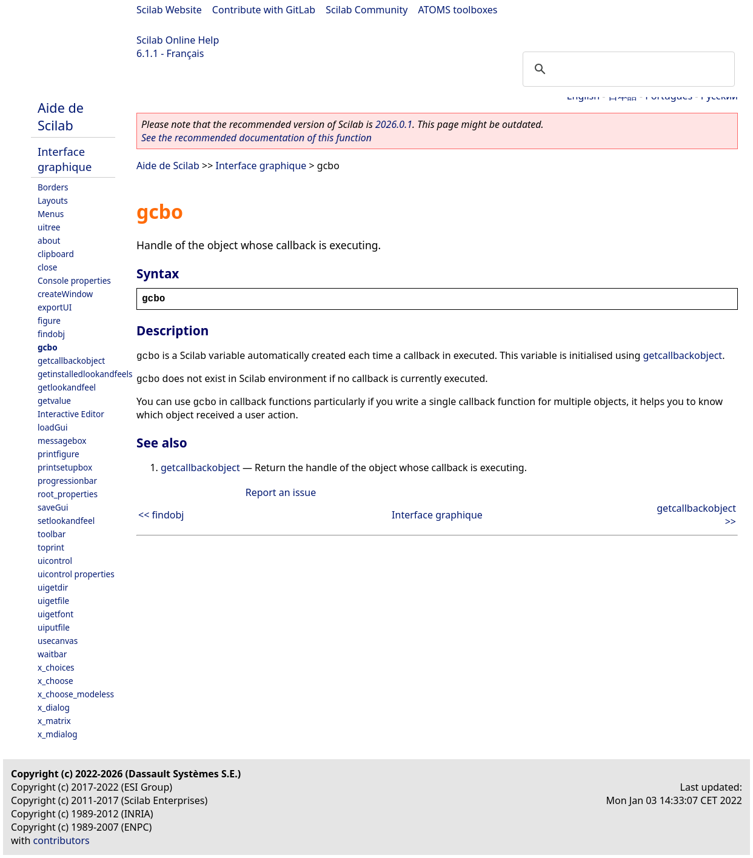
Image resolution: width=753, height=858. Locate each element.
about (49, 240)
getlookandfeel (67, 387)
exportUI (55, 307)
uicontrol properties (76, 574)
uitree (49, 227)
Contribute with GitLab (263, 9)
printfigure (58, 454)
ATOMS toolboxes (458, 9)
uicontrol (55, 560)
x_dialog (54, 707)
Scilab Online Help (177, 40)
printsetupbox (65, 467)
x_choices (56, 667)
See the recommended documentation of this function (256, 137)
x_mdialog (58, 734)
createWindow (65, 294)
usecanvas (58, 640)
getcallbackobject (71, 360)
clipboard (56, 254)
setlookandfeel (66, 520)
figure (49, 320)
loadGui (53, 427)
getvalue (54, 400)
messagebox (62, 440)
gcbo (48, 347)
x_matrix (54, 720)
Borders (53, 187)
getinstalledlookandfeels (85, 374)
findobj (51, 334)
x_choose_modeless (76, 694)
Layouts (53, 200)
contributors (61, 840)
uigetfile (53, 600)
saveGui (53, 507)
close (47, 267)
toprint (51, 547)
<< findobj (161, 514)
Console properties (74, 280)
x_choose (55, 680)
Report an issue (281, 492)
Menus (51, 214)
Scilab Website (169, 9)
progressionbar (67, 480)
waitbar (52, 654)
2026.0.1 (393, 124)
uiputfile (54, 627)
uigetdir (53, 587)
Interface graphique (65, 159)
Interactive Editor (71, 414)
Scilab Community (366, 9)
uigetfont (55, 614)
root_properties (68, 494)
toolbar (51, 534)
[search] (627, 69)
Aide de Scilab (61, 116)
